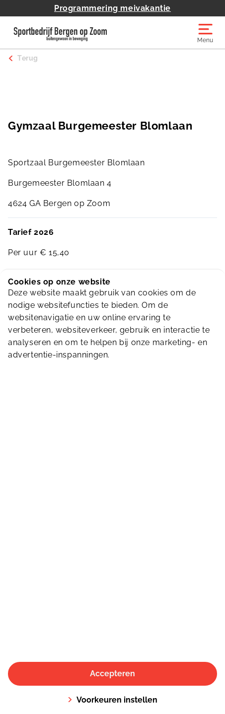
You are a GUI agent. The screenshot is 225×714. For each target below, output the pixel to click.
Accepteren (112, 673)
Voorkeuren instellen (112, 700)
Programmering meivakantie (112, 8)
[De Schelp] (60, 32)
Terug (27, 58)
